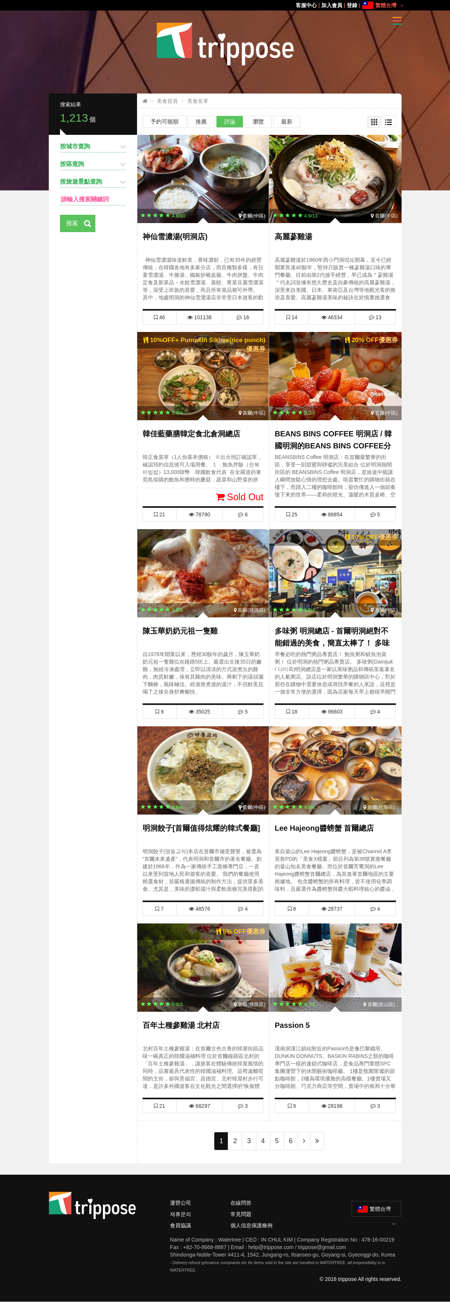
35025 (199, 712)
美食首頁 (167, 101)
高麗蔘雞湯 (293, 236)
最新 (286, 121)
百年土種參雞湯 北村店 (181, 1025)
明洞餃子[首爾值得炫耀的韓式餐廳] (201, 828)
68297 (199, 1106)
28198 (332, 1106)
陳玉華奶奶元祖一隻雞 (180, 631)
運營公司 (180, 1203)
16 (242, 317)
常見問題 (240, 1214)
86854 (332, 514)
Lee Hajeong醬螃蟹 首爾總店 (324, 828)
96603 (332, 712)
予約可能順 (165, 121)
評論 (229, 121)
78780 (199, 514)
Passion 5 (292, 1025)
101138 (199, 317)
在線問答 (240, 1203)
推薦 (201, 121)
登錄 (352, 5)
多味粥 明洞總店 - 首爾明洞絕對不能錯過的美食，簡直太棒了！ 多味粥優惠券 (332, 643)
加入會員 (331, 5)
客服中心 (306, 5)
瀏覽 (258, 121)
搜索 (72, 223)
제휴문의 (180, 1214)
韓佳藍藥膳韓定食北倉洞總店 (191, 434)
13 (375, 317)
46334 (332, 317)
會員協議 (180, 1225)
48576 (199, 909)
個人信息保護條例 (251, 1225)
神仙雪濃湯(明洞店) (175, 236)
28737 (332, 909)
